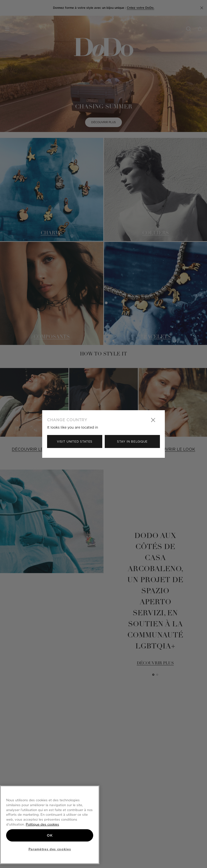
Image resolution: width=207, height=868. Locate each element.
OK (49, 835)
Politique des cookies (42, 824)
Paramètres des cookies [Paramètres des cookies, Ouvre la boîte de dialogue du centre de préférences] (49, 849)
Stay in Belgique (132, 441)
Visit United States (74, 441)
